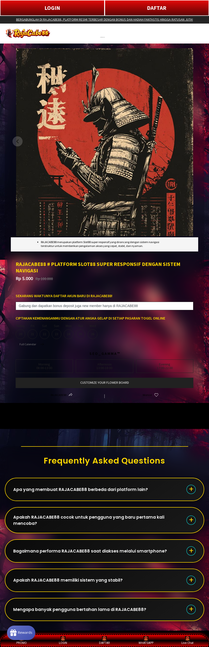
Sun (56, 331)
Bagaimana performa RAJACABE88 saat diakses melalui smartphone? (92, 553)
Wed (92, 331)
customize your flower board (104, 382)
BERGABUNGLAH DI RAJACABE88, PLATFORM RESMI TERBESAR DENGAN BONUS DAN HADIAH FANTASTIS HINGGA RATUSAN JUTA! (104, 19)
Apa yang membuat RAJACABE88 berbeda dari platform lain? (83, 490)
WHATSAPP (146, 640)
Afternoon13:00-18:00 (104, 366)
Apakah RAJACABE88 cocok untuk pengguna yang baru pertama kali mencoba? (91, 521)
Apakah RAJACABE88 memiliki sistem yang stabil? (70, 583)
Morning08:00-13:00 (44, 366)
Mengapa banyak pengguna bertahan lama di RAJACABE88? (82, 613)
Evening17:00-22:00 (165, 366)
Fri (32, 331)
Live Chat (187, 640)
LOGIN (52, 7)
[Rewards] (22, 632)
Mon (68, 331)
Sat (44, 331)
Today (20, 331)
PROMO (21, 640)
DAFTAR (156, 7)
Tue (80, 331)
